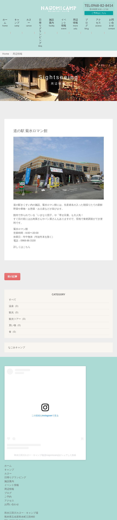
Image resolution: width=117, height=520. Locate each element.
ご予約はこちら (98, 13)
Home (5, 53)
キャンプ (16, 22)
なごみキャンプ (16, 347)
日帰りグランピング (40, 32)
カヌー (29, 22)
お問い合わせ (111, 24)
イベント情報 (63, 24)
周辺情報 (75, 24)
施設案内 (51, 22)
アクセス (98, 22)
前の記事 (12, 276)
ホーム (5, 22)
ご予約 (8, 496)
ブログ (87, 24)
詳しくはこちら (21, 247)
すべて (12, 299)
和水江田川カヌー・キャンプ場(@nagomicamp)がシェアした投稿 (45, 455)
